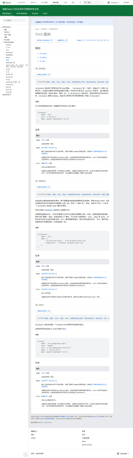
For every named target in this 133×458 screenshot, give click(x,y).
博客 (32, 435)
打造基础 (38, 22)
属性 (64, 329)
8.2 (105, 40)
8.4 (98, 40)
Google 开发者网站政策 (47, 418)
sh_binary (43, 54)
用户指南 (45, 2)
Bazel (37, 29)
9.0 (88, 40)
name (48, 82)
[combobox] (93, 2)
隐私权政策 (39, 453)
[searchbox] (14, 20)
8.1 (108, 40)
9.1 (84, 40)
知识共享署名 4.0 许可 (64, 416)
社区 (73, 2)
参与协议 (72, 22)
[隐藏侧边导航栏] (25, 454)
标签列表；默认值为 (49, 148)
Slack (84, 441)
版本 (81, 2)
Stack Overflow (87, 445)
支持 (83, 435)
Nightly (79, 40)
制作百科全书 (54, 29)
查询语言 (35, 13)
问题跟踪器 (85, 438)
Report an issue (44, 40)
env (107, 82)
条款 (32, 453)
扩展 (65, 2)
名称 (42, 140)
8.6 (91, 40)
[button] (14, 27)
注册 (81, 22)
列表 (45, 163)
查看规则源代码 (43, 74)
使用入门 (34, 2)
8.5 (95, 40)
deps (53, 82)
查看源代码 (62, 40)
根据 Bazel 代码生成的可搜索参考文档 (21, 9)
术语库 (45, 13)
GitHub (126, 2)
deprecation (91, 82)
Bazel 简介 (22, 2)
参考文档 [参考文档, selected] (56, 2)
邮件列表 (62, 22)
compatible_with (78, 82)
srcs (58, 82)
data (63, 82)
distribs (100, 82)
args (68, 82)
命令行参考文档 (22, 13)
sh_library (43, 57)
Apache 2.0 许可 (96, 416)
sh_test (42, 61)
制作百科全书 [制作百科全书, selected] (7, 13)
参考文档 (44, 29)
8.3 (101, 40)
